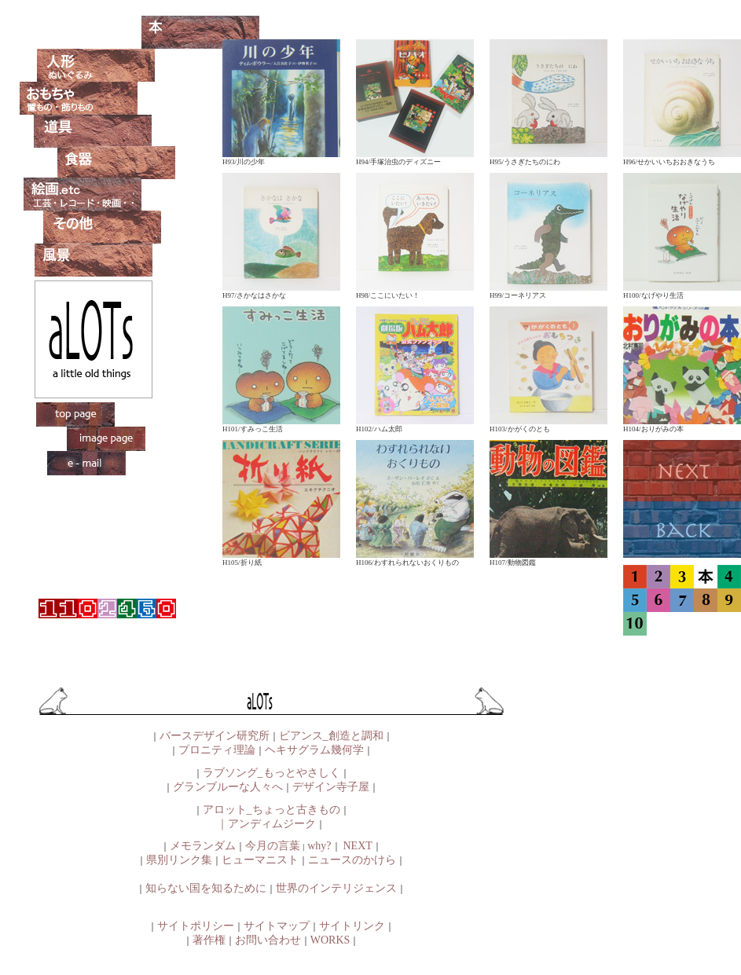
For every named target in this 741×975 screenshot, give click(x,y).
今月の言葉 (272, 846)
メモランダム (203, 846)
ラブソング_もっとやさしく (271, 773)
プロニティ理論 (216, 750)
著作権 (209, 940)
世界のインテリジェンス (336, 888)
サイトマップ (277, 926)
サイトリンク (352, 926)
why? (319, 846)
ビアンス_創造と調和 (331, 736)
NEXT (357, 846)
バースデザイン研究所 (215, 736)
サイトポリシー (195, 926)
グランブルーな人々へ (228, 787)
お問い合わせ (268, 940)
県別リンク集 (179, 860)
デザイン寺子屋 (330, 787)
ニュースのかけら (352, 860)
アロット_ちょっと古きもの (271, 810)
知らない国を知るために (205, 888)
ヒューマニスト (260, 860)
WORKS (330, 940)
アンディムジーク (272, 824)
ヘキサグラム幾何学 (314, 750)
